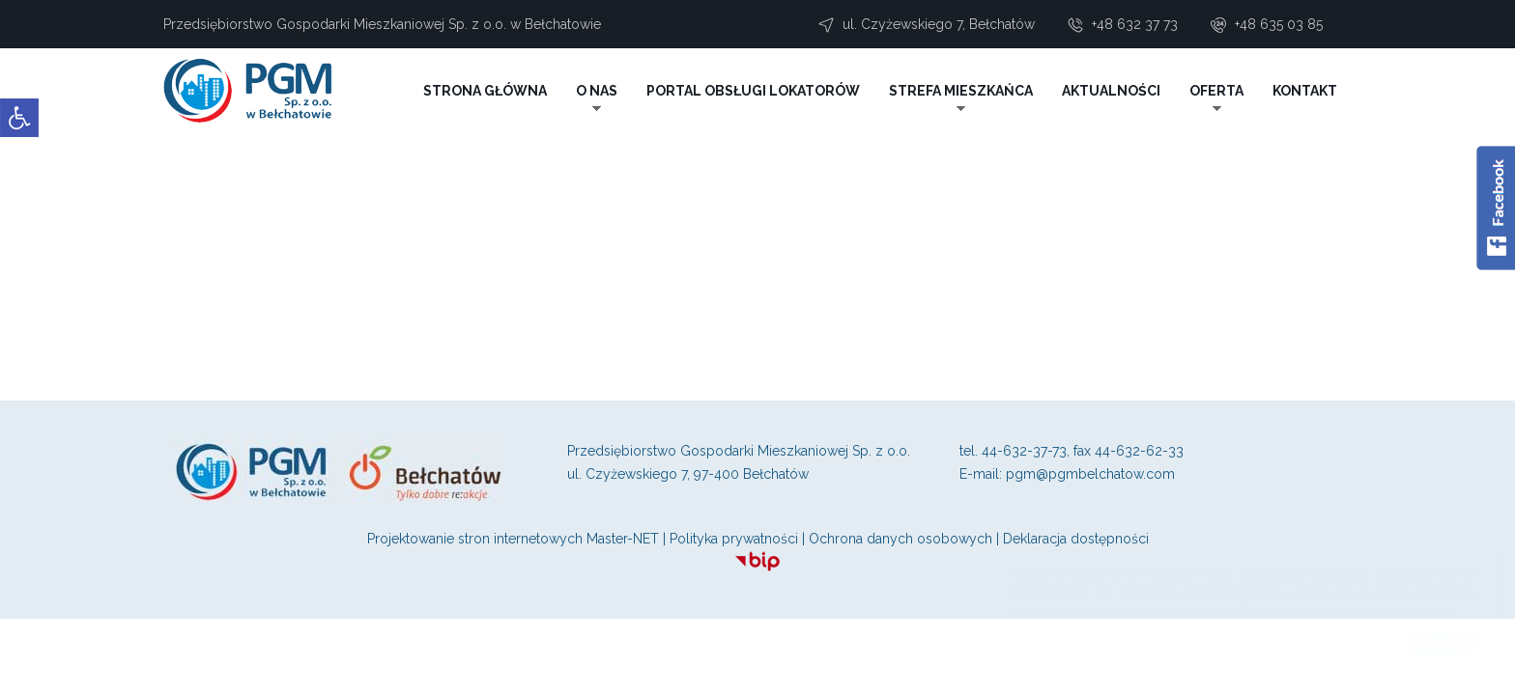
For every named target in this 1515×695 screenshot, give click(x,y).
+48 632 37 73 (1135, 24)
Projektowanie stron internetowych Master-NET (513, 538)
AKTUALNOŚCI (1111, 90)
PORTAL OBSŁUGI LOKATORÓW (753, 90)
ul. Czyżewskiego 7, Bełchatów (939, 24)
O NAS (596, 90)
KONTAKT (1304, 90)
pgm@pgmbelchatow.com (1090, 474)
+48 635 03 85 (1279, 24)
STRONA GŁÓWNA (485, 90)
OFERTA (1216, 90)
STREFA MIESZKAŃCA (961, 90)
